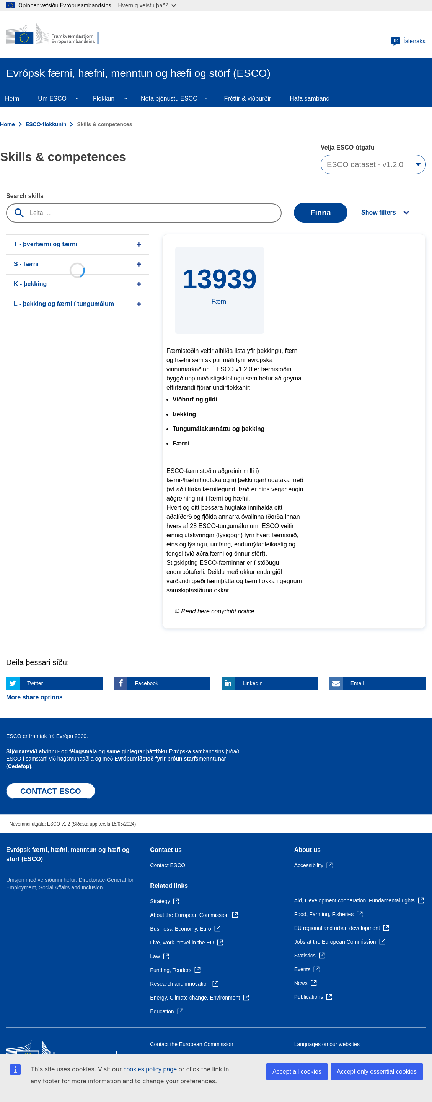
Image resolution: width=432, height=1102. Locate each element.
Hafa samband (309, 98)
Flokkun (103, 98)
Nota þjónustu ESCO (169, 98)
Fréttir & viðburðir (247, 98)
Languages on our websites (327, 1044)
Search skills (25, 196)
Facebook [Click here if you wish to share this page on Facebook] (146, 683)
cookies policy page (150, 1069)
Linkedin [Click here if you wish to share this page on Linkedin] (252, 683)
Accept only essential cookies (377, 1071)
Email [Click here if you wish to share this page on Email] (357, 683)
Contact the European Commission (191, 1044)
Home (7, 124)
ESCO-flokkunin (46, 124)
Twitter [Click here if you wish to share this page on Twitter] (35, 683)
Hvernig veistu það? (147, 5)
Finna (320, 212)
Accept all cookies (296, 1071)
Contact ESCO (167, 865)
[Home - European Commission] (52, 34)
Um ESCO (52, 98)
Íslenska (408, 41)
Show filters (378, 212)
